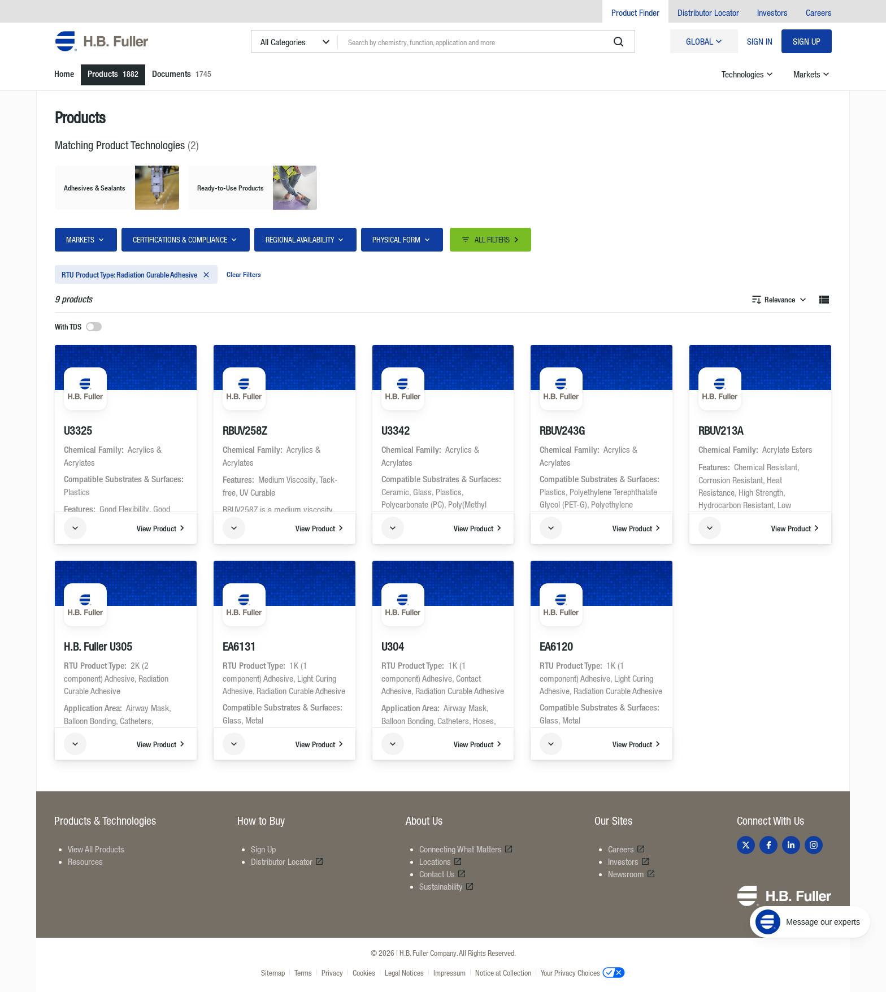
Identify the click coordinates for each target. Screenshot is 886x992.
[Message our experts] (810, 922)
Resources (85, 861)
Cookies (364, 972)
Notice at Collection (503, 972)
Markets (812, 74)
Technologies (748, 74)
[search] (619, 42)
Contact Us (442, 874)
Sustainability (446, 886)
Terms (303, 972)
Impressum (449, 972)
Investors (772, 12)
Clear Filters (244, 274)
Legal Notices (404, 972)
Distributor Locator (708, 12)
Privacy (332, 972)
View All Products (96, 849)
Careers (819, 12)
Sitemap (273, 972)
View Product (162, 528)
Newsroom (631, 874)
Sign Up (806, 41)
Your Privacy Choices (583, 972)
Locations (440, 861)
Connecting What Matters (466, 849)
